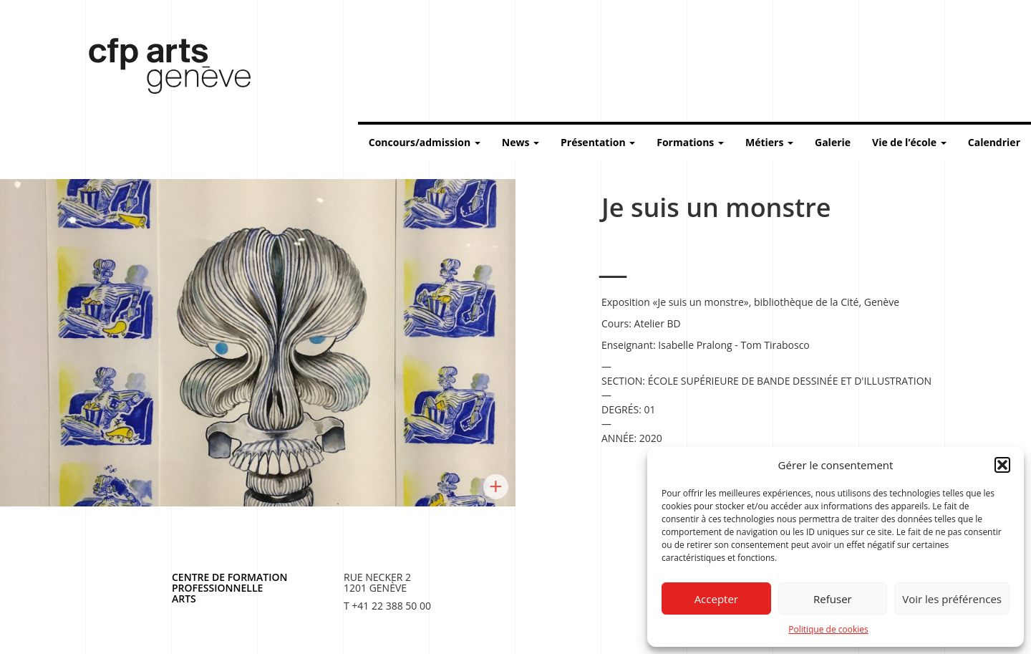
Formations (690, 142)
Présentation (598, 142)
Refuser (832, 599)
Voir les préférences (952, 599)
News (520, 142)
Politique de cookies (828, 629)
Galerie (833, 142)
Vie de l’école (909, 142)
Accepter (716, 599)
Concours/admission (424, 142)
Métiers (769, 142)
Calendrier (994, 142)
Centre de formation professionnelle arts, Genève (161, 69)
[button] (1002, 465)
